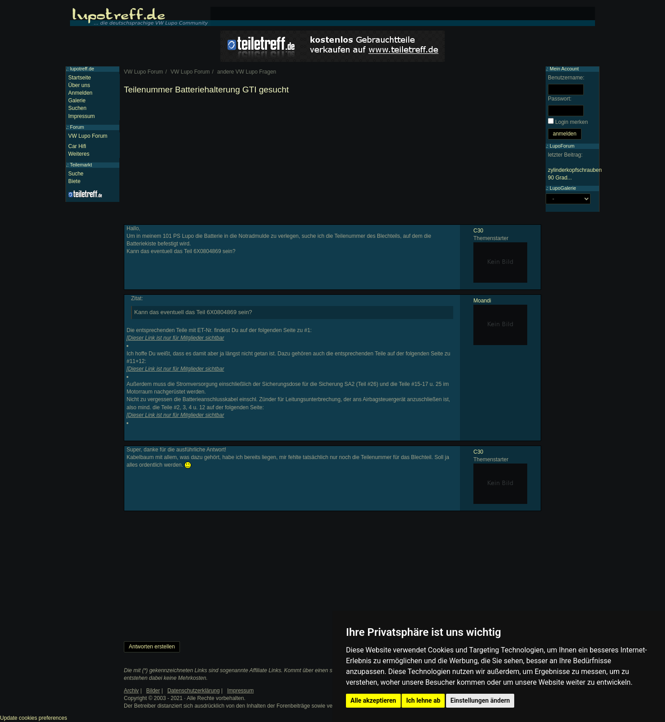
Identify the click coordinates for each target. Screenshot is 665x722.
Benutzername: (566, 77)
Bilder (153, 690)
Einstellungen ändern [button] (480, 700)
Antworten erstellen (152, 646)
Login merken (571, 122)
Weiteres (78, 154)
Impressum (81, 116)
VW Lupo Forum (87, 136)
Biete (74, 181)
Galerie (77, 100)
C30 (478, 231)
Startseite (79, 77)
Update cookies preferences (33, 718)
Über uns (79, 85)
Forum (77, 127)
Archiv (131, 690)
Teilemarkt (81, 164)
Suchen (77, 108)
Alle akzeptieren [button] (373, 700)
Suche (75, 174)
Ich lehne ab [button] (423, 700)
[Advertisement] (332, 161)
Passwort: (560, 99)
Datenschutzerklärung (193, 690)
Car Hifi (77, 146)
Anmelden (80, 93)
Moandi (482, 301)
